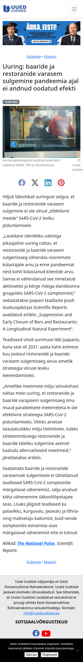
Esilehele (34, 56)
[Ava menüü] (74, 9)
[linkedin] (48, 184)
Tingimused (49, 654)
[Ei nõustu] (77, 650)
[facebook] (22, 184)
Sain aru (31, 654)
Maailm (50, 56)
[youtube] (46, 633)
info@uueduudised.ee (42, 613)
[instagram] (61, 184)
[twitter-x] (35, 184)
